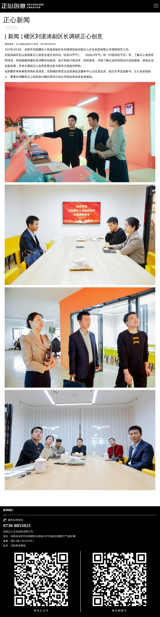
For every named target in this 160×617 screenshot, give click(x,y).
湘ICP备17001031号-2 (22, 541)
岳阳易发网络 (18, 545)
